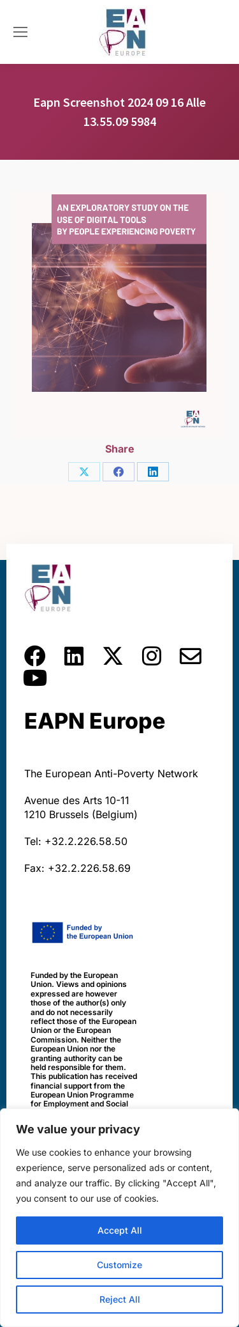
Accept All (120, 1230)
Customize (119, 1264)
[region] (119, 1217)
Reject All (119, 1299)
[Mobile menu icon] (20, 32)
